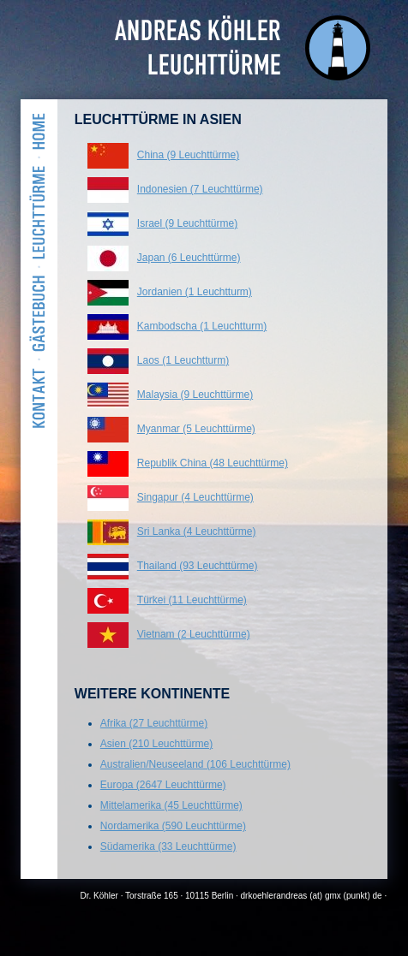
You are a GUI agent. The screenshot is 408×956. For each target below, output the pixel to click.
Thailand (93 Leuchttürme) (197, 566)
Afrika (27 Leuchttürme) (153, 723)
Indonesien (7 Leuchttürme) (200, 189)
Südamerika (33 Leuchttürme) (168, 846)
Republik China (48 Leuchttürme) (212, 463)
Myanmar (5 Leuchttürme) (196, 429)
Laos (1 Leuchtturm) (183, 360)
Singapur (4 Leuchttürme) (195, 497)
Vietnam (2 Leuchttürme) (193, 634)
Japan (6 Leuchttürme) (189, 258)
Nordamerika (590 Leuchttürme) (173, 826)
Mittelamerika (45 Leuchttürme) (171, 805)
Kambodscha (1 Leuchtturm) (202, 326)
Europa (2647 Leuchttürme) (163, 785)
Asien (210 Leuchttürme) (156, 744)
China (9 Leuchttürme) (188, 155)
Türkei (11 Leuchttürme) (192, 600)
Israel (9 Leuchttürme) (187, 223)
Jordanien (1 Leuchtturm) (194, 292)
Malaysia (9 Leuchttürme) (195, 395)
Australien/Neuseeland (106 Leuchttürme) (195, 764)
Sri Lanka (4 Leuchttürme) (196, 531)
